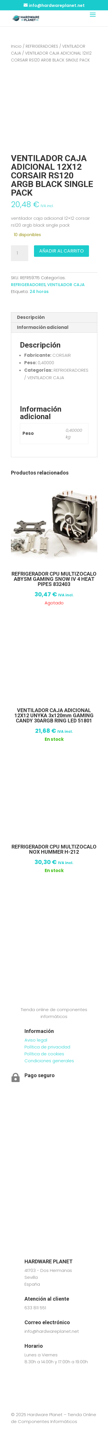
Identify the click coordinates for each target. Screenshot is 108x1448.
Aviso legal (35, 1040)
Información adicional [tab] (43, 327)
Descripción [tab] (31, 317)
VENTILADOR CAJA (66, 285)
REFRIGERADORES (42, 46)
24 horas (39, 291)
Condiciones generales (49, 1061)
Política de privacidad (47, 1047)
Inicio (16, 46)
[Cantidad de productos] (19, 253)
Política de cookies (44, 1054)
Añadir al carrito (61, 251)
